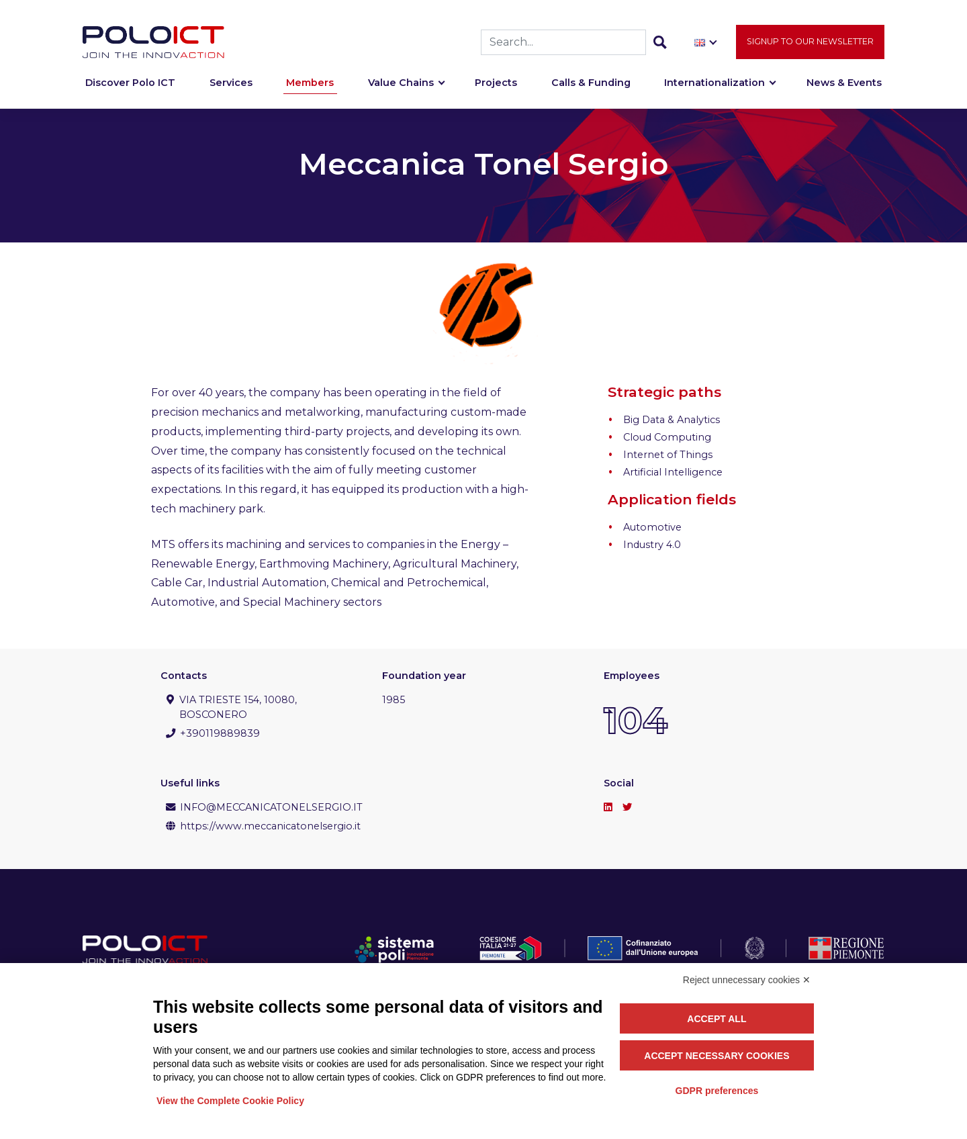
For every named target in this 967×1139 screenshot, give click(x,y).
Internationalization (714, 89)
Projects (496, 89)
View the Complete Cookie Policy (230, 1100)
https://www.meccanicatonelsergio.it (270, 826)
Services (231, 89)
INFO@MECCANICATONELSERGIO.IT (271, 807)
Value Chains (401, 89)
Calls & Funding (591, 89)
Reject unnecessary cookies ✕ (747, 979)
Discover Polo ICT (130, 89)
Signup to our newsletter (810, 47)
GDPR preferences (717, 1090)
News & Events (844, 89)
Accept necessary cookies (716, 1055)
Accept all (716, 1018)
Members (310, 89)
